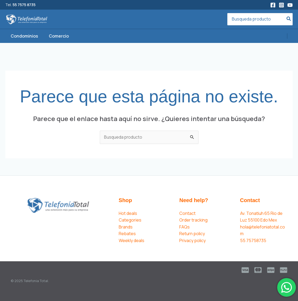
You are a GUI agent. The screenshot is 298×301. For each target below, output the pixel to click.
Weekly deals (131, 241)
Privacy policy (192, 241)
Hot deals (128, 213)
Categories (130, 220)
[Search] (288, 19)
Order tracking (193, 220)
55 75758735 (253, 241)
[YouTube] (290, 5)
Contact (187, 213)
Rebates (127, 234)
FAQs (184, 227)
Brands (126, 227)
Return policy (192, 234)
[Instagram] (281, 5)
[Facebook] (273, 5)
